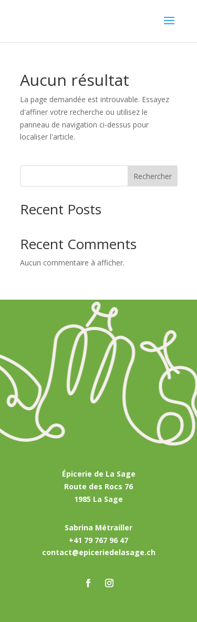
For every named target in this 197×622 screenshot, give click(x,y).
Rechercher (152, 176)
